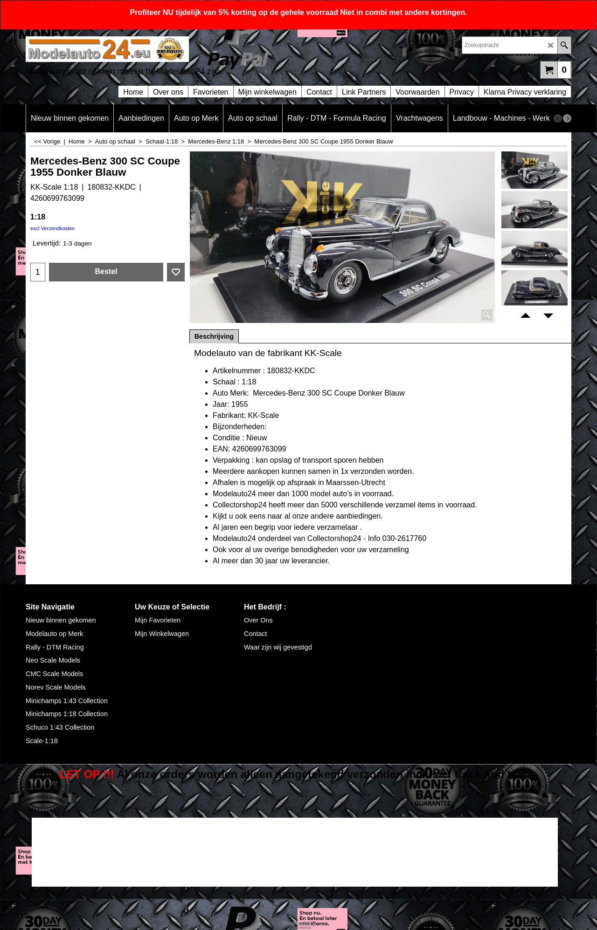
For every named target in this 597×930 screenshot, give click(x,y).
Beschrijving (214, 336)
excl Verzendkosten (52, 228)
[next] (567, 118)
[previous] (558, 118)
